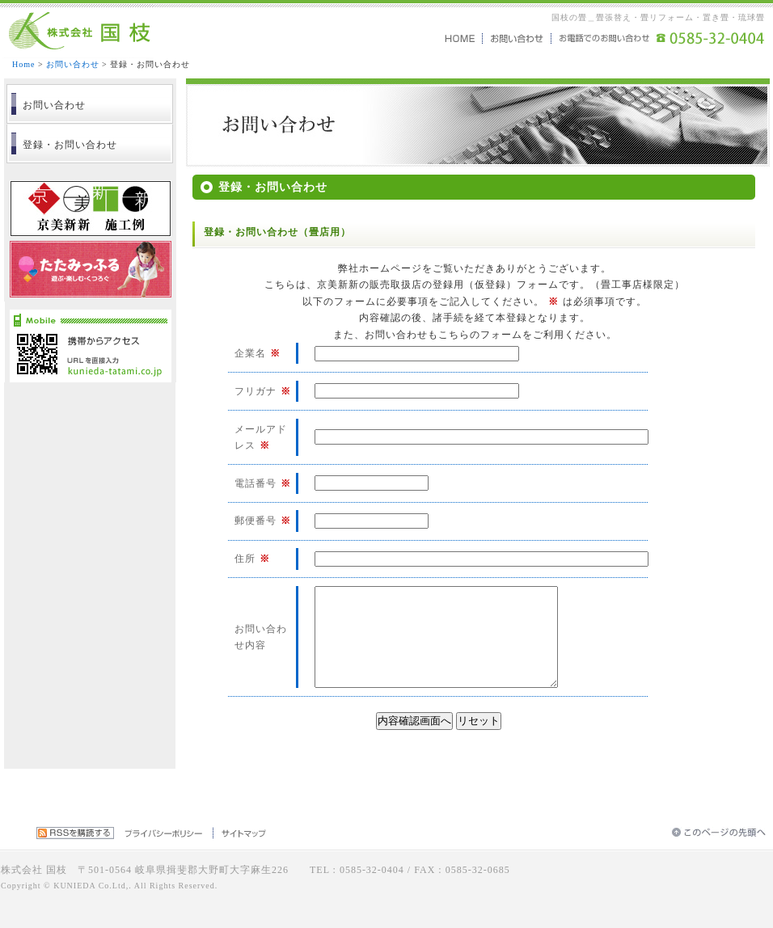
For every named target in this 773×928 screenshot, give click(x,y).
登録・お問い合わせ (70, 144)
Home (23, 64)
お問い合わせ (72, 64)
